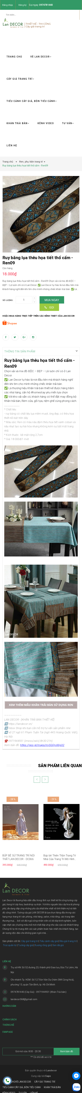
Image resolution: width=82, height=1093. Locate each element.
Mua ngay (52, 297)
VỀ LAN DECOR (40, 56)
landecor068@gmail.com (24, 996)
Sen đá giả (58, 942)
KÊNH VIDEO (46, 123)
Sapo (48, 1073)
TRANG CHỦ (14, 56)
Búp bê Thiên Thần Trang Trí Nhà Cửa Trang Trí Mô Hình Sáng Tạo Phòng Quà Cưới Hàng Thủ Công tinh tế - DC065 (61, 855)
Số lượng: (7, 298)
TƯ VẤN (68, 123)
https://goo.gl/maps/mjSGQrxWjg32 (42, 742)
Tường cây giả (25, 942)
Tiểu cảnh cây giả (49, 938)
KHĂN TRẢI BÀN (18, 123)
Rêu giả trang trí (68, 938)
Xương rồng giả (43, 942)
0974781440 (46, 5)
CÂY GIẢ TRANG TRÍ (20, 79)
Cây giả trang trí (29, 938)
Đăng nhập (7, 5)
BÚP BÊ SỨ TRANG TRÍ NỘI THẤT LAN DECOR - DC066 (18, 854)
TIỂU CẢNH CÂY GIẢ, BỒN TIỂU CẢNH (32, 101)
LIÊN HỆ (12, 145)
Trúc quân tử (9, 942)
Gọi (49, 305)
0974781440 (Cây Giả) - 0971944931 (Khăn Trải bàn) (38, 989)
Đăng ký (22, 5)
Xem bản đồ (66, 1048)
